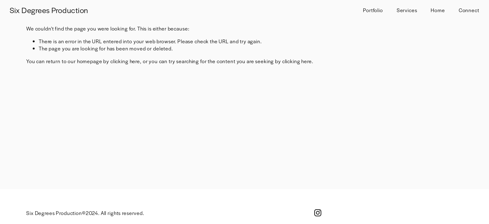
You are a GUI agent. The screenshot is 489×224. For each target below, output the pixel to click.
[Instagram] (318, 213)
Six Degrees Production (49, 10)
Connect (469, 10)
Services (407, 10)
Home (438, 10)
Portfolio (373, 10)
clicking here (125, 61)
